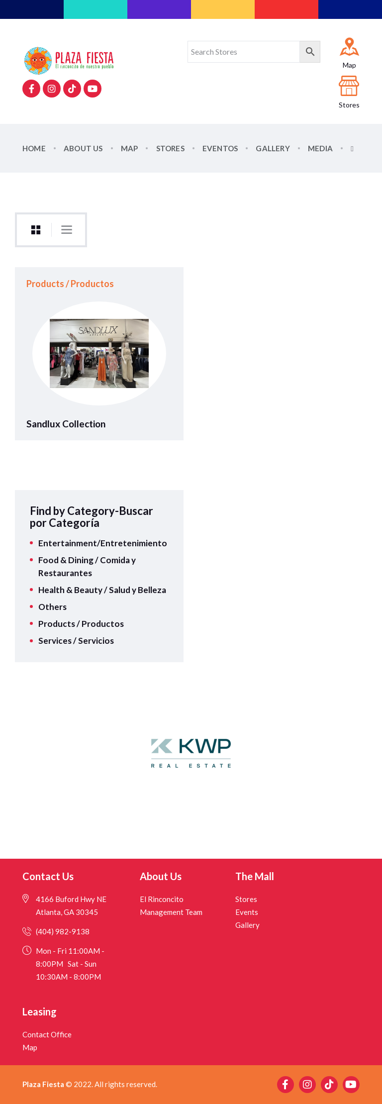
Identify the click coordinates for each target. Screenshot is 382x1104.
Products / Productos (81, 623)
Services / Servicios (76, 640)
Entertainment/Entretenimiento (102, 543)
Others (52, 607)
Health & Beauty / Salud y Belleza (102, 590)
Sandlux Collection (65, 423)
